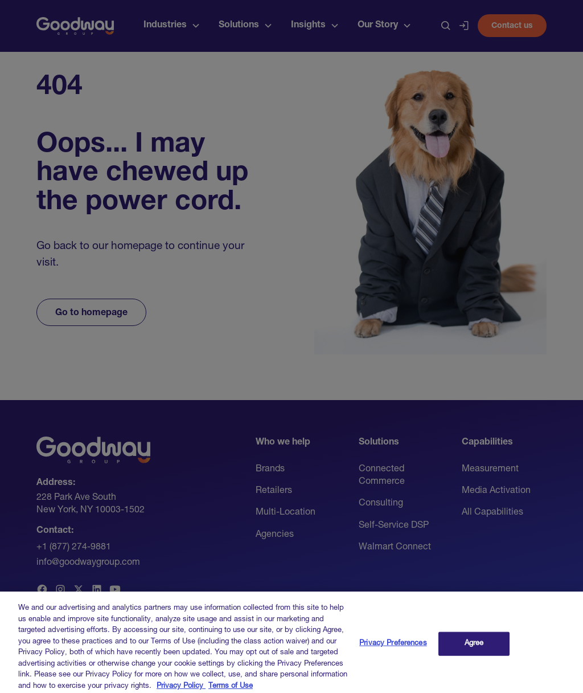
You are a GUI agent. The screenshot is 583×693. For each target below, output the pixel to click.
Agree (474, 647)
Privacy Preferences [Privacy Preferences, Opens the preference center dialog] (392, 647)
